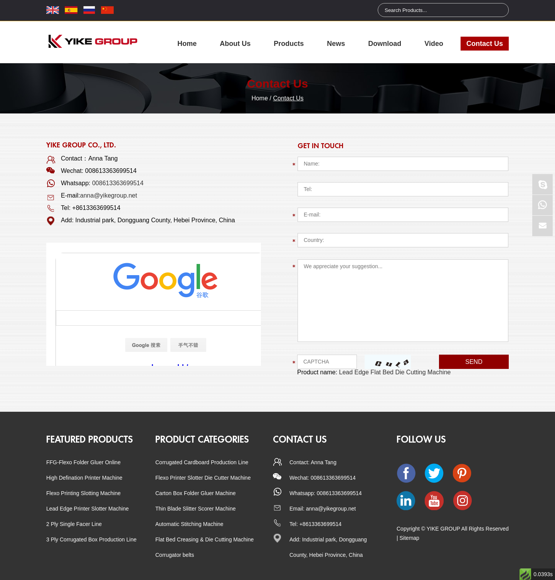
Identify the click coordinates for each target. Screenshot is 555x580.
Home (187, 43)
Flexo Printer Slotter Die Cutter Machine (203, 478)
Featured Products (89, 439)
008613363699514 (117, 183)
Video (433, 43)
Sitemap (409, 538)
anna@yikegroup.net (108, 195)
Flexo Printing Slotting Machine (83, 493)
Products (289, 43)
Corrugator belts (174, 555)
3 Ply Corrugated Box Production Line (91, 539)
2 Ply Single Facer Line (74, 524)
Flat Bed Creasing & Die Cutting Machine (204, 539)
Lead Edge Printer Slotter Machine (87, 509)
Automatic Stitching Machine (189, 524)
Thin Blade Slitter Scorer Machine (195, 509)
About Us (235, 43)
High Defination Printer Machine (84, 478)
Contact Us (484, 43)
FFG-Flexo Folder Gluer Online (83, 462)
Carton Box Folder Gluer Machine (195, 493)
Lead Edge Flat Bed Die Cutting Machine (395, 372)
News (336, 43)
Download (384, 43)
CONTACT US (300, 439)
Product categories (202, 439)
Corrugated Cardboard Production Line (201, 462)
